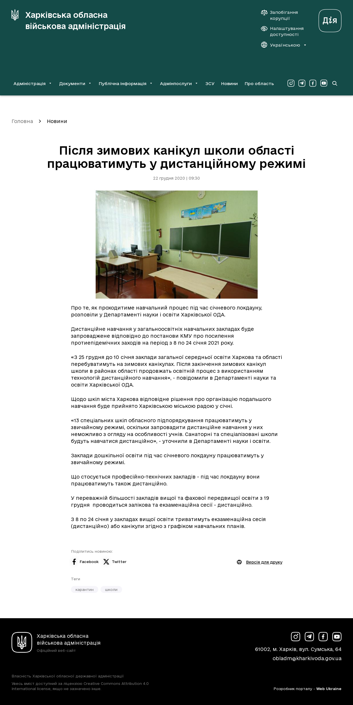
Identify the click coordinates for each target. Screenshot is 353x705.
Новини (229, 83)
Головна (22, 121)
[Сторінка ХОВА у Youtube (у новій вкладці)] (323, 83)
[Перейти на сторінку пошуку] (334, 83)
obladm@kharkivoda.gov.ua (307, 658)
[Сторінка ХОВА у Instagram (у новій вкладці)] (291, 83)
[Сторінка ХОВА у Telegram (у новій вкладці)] (301, 83)
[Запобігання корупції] (282, 15)
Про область (259, 83)
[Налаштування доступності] (282, 31)
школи (111, 589)
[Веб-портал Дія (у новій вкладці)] (330, 19)
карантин (85, 589)
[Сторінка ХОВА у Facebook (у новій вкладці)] (312, 83)
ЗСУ (210, 83)
